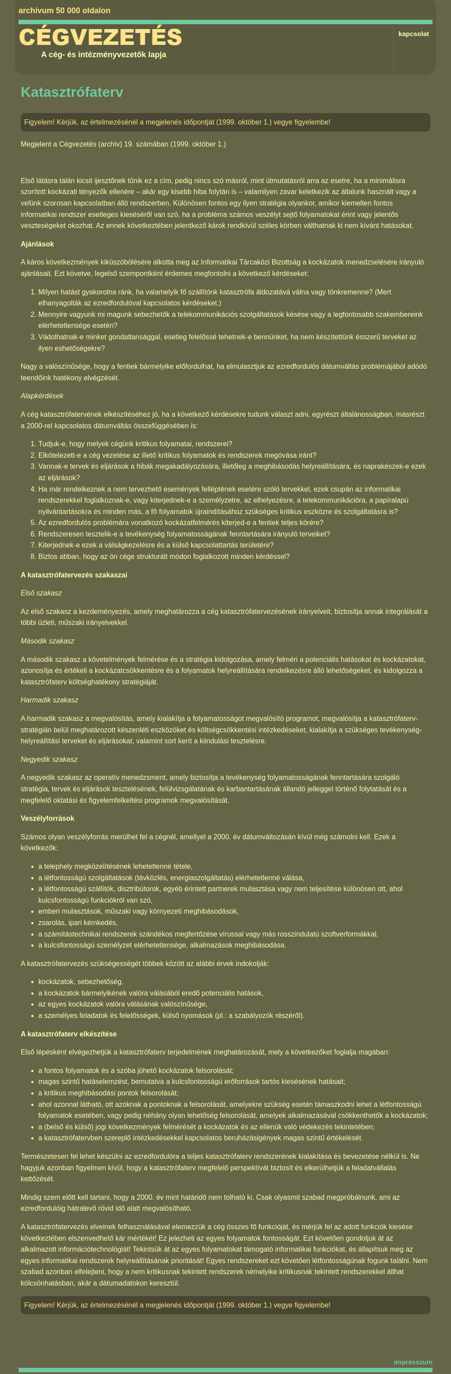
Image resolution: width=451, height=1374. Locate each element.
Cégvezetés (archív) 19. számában (113, 144)
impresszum (413, 1362)
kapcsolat (414, 33)
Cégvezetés (100, 37)
